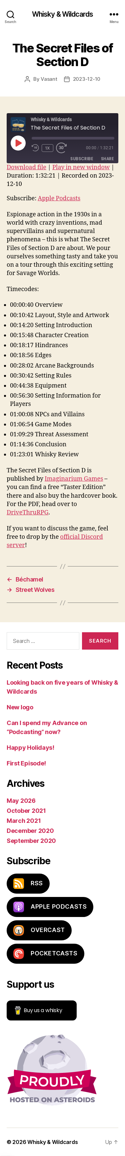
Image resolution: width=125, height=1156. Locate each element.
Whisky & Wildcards (62, 14)
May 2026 (21, 800)
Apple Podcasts (59, 198)
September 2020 (31, 840)
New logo (20, 707)
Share (107, 159)
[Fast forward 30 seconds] (63, 148)
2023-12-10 (86, 79)
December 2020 (30, 830)
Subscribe (81, 159)
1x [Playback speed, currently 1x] (47, 148)
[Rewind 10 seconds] (35, 148)
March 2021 (24, 820)
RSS (28, 883)
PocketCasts (45, 953)
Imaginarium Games (74, 479)
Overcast (39, 930)
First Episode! (26, 763)
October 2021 (26, 810)
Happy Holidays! (30, 747)
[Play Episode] (18, 143)
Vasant (49, 79)
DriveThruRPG (27, 512)
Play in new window (81, 167)
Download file (26, 167)
